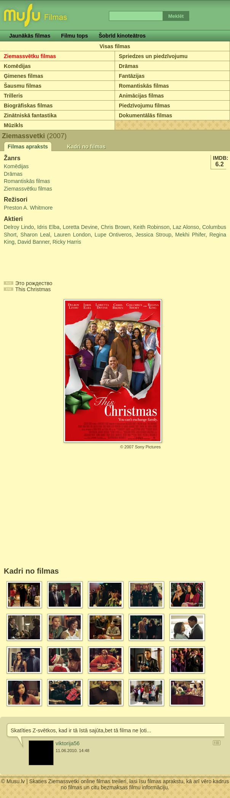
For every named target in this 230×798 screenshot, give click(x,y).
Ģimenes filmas (23, 76)
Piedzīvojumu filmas (144, 106)
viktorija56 (68, 743)
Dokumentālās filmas (145, 115)
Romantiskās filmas (144, 86)
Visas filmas (114, 46)
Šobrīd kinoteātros (122, 36)
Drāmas (128, 66)
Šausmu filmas (23, 86)
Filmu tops (74, 36)
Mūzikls (13, 125)
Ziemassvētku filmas (30, 56)
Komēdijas (17, 66)
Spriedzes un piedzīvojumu (153, 56)
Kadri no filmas (86, 147)
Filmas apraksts (28, 147)
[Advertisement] (48, 261)
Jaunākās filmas (29, 36)
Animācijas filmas (141, 96)
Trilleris (13, 96)
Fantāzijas (132, 76)
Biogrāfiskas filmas (28, 106)
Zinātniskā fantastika (30, 115)
